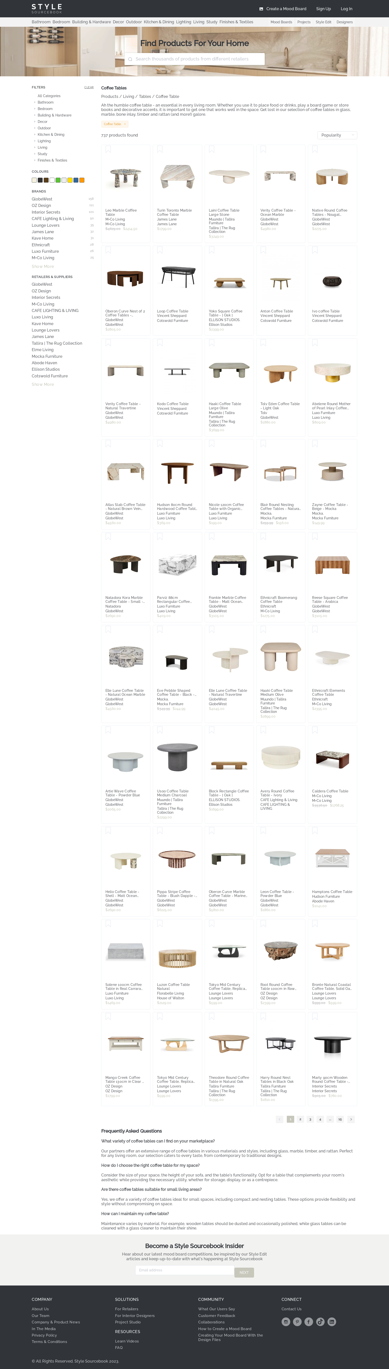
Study (189, 22)
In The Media (44, 1326)
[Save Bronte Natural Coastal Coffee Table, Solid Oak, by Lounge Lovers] (315, 924)
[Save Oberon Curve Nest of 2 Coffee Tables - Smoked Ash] (108, 250)
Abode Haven (44, 363)
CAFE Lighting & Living (63, 219)
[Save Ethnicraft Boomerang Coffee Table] (263, 537)
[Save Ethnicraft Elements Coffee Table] (315, 630)
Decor (107, 22)
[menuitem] (346, 8)
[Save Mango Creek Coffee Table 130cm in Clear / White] (108, 1017)
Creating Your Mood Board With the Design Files (233, 1335)
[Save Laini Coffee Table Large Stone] (212, 149)
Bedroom (57, 22)
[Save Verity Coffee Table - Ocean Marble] (263, 149)
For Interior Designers (136, 1313)
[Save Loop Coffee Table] (160, 250)
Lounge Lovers (63, 225)
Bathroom (40, 22)
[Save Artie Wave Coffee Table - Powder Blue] (108, 730)
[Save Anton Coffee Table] (263, 250)
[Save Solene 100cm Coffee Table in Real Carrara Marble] (108, 924)
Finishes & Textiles (211, 22)
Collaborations (213, 1319)
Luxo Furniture (63, 251)
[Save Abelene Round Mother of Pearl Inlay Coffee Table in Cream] (315, 343)
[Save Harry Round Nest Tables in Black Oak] (263, 1017)
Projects (302, 22)
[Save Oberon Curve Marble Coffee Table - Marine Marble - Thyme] (212, 831)
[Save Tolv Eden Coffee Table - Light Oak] (263, 343)
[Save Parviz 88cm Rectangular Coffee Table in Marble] (160, 537)
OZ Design (63, 205)
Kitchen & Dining (142, 22)
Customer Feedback (218, 1313)
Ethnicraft (63, 245)
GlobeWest (63, 199)
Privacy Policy (46, 1332)
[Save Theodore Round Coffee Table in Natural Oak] (212, 1017)
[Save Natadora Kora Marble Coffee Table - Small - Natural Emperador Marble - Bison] (108, 537)
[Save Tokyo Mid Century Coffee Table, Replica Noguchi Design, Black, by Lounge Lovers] (212, 924)
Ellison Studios (46, 369)
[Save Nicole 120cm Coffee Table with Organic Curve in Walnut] (212, 444)
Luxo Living (42, 317)
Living (178, 22)
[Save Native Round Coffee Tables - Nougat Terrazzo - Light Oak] (315, 149)
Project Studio (129, 1319)
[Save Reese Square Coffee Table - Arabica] (315, 537)
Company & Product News (58, 1319)
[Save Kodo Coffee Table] (160, 343)
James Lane (63, 232)
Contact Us (293, 1306)
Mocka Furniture (47, 356)
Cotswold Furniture (50, 376)
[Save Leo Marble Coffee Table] (108, 149)
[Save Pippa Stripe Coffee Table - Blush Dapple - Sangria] (160, 831)
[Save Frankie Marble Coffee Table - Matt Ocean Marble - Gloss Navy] (212, 537)
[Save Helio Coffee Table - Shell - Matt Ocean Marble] (108, 831)
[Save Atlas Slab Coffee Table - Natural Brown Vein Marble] (108, 444)
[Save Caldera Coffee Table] (315, 730)
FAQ (119, 1345)
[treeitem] (63, 96)
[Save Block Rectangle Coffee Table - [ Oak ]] (212, 730)
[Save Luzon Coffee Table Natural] (160, 924)
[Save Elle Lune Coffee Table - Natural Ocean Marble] (108, 630)
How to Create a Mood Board (227, 1326)
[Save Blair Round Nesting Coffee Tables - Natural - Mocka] (263, 444)
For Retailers (127, 1306)
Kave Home (63, 238)
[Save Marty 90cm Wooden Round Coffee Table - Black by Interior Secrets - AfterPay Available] (315, 1017)
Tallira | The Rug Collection (57, 343)
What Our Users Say (218, 1306)
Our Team (41, 1313)
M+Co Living (63, 258)
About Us (41, 1306)
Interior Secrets (63, 212)
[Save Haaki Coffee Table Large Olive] (212, 343)
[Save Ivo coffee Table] (315, 250)
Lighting (164, 22)
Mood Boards (279, 22)
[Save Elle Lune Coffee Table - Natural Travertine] (212, 630)
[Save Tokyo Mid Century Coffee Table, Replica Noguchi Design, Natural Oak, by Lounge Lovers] (160, 1017)
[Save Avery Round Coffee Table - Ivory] (263, 730)
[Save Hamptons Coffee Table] (315, 831)
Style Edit (322, 22)
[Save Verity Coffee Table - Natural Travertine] (108, 343)
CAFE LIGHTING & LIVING (55, 310)
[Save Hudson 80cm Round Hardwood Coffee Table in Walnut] (160, 444)
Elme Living (43, 350)
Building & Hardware (83, 22)
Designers (344, 22)
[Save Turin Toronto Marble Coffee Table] (160, 149)
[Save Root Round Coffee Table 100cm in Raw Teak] (263, 924)
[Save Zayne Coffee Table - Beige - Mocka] (315, 444)
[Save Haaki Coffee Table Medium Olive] (263, 630)
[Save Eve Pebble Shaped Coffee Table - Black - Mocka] (160, 630)
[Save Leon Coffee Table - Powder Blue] (263, 831)
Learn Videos (128, 1338)
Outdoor (120, 22)
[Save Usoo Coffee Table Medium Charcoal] (160, 730)
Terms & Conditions (51, 1339)
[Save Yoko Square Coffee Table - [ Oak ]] (212, 250)
